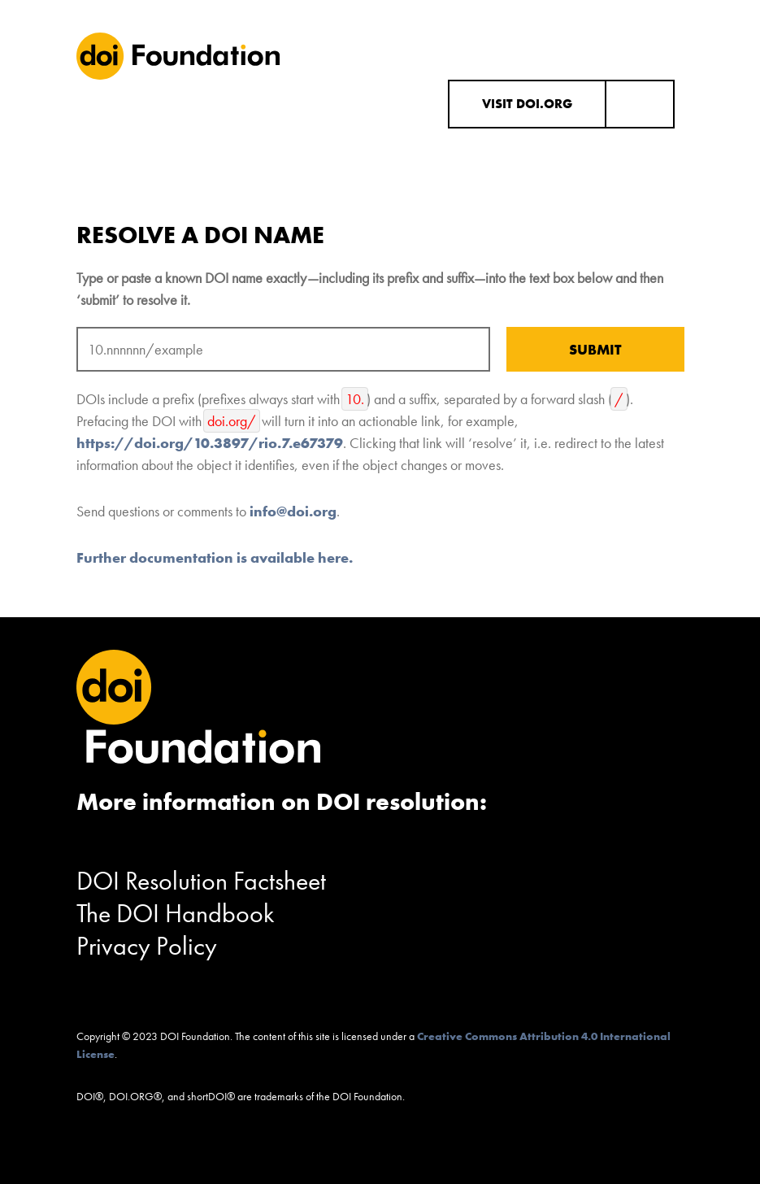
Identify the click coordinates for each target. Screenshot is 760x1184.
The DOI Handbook (175, 913)
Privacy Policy (146, 946)
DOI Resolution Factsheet (201, 881)
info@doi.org (293, 511)
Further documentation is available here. (214, 557)
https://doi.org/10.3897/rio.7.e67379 (209, 442)
